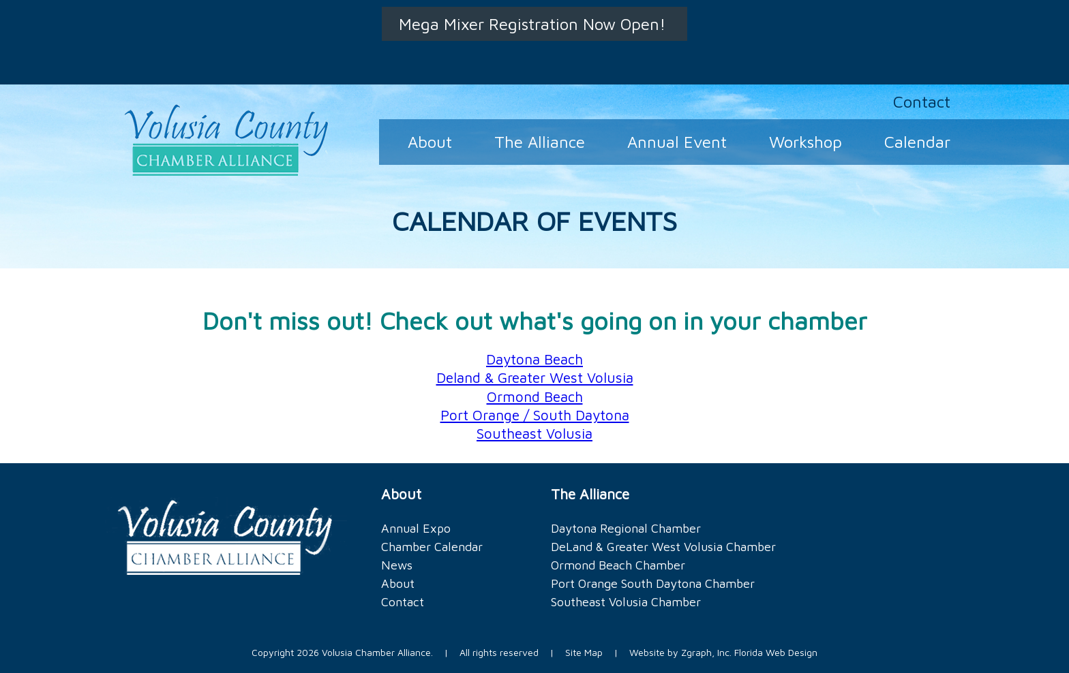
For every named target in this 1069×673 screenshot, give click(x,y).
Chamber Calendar (432, 546)
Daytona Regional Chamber (626, 528)
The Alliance (539, 141)
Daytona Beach (534, 359)
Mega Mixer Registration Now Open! (534, 23)
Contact (921, 101)
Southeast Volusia (534, 433)
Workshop (805, 141)
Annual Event (677, 141)
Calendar (917, 141)
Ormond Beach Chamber (618, 565)
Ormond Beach (535, 396)
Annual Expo (416, 528)
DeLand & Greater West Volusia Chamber (663, 546)
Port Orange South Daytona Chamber (653, 583)
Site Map (584, 652)
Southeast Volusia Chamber (626, 602)
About (430, 141)
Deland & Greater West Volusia (534, 377)
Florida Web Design (775, 652)
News (396, 565)
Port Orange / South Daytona (534, 415)
